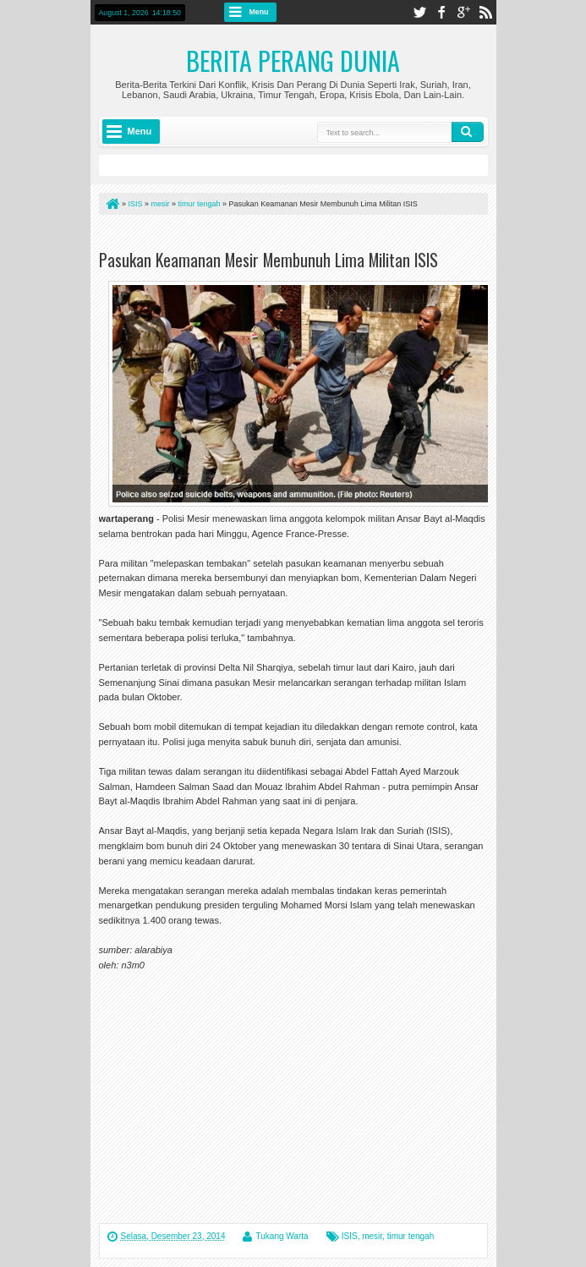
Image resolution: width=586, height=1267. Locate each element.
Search (468, 132)
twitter (419, 12)
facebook (441, 12)
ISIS (350, 1236)
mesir (372, 1236)
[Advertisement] (297, 235)
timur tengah (411, 1236)
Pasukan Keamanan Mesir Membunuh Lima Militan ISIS (268, 259)
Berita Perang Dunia (293, 60)
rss (485, 12)
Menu (259, 12)
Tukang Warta (282, 1236)
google (463, 12)
